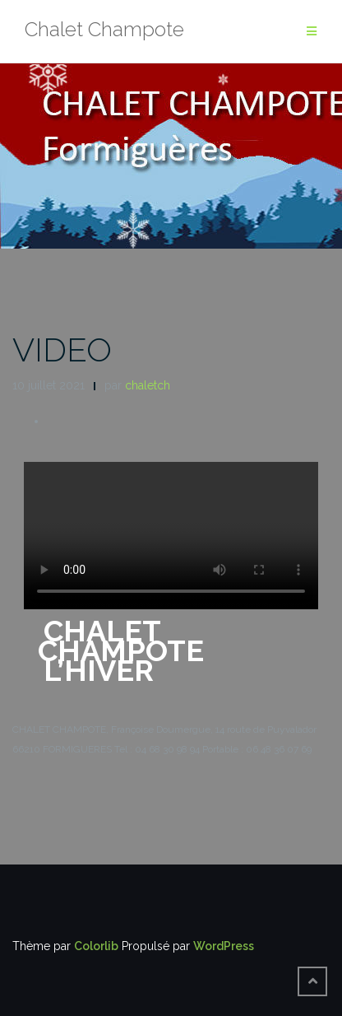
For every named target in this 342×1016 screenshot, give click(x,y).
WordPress (223, 946)
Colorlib (96, 946)
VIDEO (62, 349)
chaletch (147, 385)
